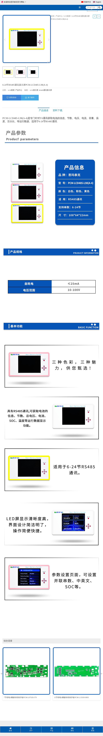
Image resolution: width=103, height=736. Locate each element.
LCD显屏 (67, 16)
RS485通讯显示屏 (45, 90)
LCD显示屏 (34, 90)
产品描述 (43, 110)
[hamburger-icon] (79, 7)
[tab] (43, 110)
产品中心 (59, 16)
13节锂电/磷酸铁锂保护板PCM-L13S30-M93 (71, 697)
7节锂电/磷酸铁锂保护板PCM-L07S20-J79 (20, 697)
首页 (52, 16)
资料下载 (57, 110)
